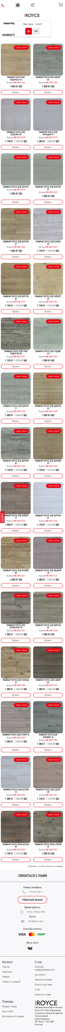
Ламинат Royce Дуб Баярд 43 (48, 243)
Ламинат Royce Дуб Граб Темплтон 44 (16, 352)
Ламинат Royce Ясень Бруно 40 (16, 845)
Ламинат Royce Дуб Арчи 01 (16, 187)
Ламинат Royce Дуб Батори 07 (16, 243)
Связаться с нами (43, 994)
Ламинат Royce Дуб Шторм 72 (16, 791)
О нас (37, 989)
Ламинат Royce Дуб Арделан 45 (16, 133)
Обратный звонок (32, 899)
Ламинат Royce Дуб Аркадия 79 (48, 133)
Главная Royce (10, 23)
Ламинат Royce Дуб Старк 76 (15, 735)
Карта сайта (7, 1011)
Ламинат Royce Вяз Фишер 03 (48, 78)
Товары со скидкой (11, 981)
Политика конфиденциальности (45, 968)
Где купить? (40, 974)
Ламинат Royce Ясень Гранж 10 (48, 845)
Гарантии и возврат (43, 979)
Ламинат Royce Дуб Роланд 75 (16, 681)
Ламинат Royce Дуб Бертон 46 (16, 297)
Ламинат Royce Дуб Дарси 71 (15, 407)
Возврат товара (9, 1006)
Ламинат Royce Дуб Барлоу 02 (48, 188)
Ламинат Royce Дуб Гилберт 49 (48, 297)
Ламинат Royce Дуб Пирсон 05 (48, 626)
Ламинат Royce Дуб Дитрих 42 (16, 462)
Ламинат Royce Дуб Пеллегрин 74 (16, 626)
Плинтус (6, 966)
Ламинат (6, 976)
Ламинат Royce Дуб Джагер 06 (48, 407)
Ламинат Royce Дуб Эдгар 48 (48, 791)
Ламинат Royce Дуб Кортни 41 (48, 516)
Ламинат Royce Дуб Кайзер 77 (16, 516)
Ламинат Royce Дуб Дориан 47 (48, 462)
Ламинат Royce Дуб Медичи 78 (48, 571)
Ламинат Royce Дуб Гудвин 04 (48, 352)
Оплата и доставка (43, 984)
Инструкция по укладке (13, 1016)
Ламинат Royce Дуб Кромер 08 (16, 571)
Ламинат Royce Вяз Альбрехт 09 (16, 78)
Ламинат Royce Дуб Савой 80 (48, 681)
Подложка (7, 971)
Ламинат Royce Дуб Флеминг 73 (48, 736)
